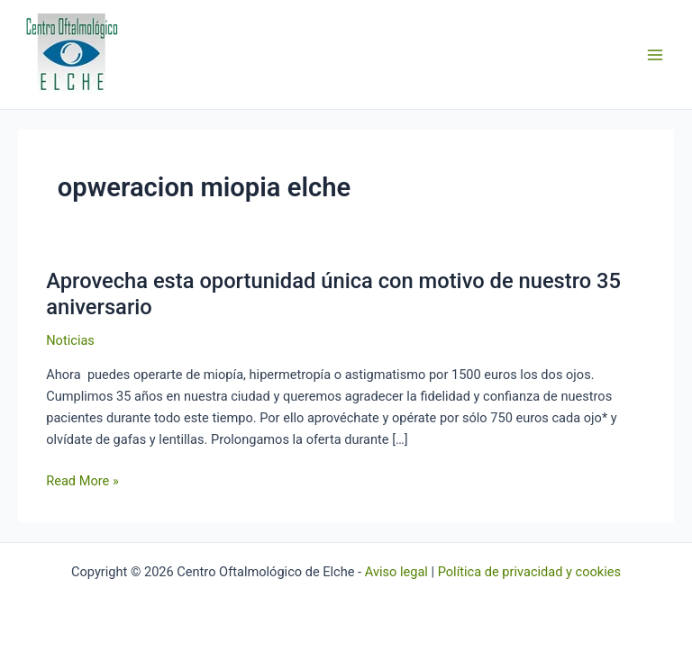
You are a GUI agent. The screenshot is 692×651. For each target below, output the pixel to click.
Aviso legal (396, 572)
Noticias (70, 340)
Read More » (82, 479)
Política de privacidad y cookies (529, 572)
